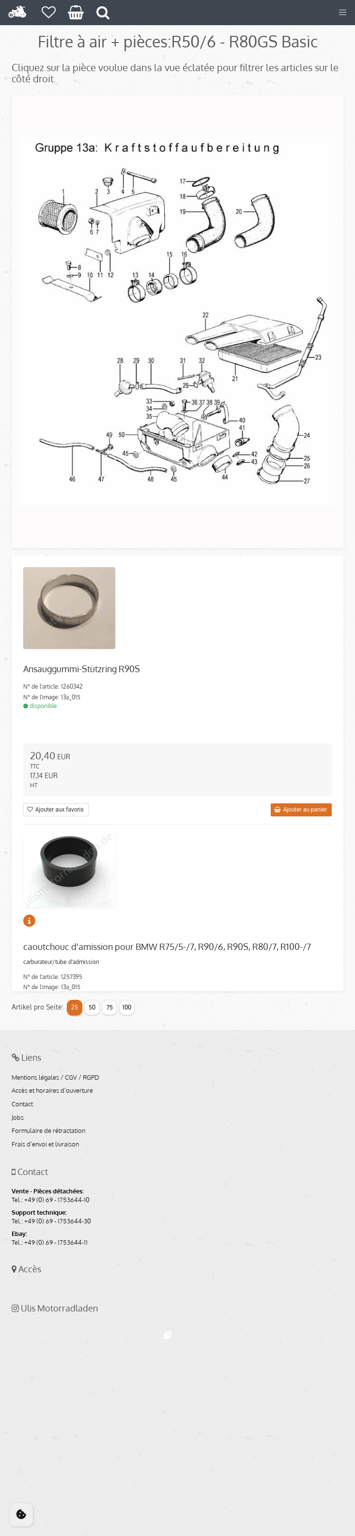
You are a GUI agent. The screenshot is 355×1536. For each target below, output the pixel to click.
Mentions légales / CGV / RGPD (55, 1077)
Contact (22, 1104)
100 (127, 1007)
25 (74, 1007)
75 (110, 1007)
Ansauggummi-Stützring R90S (81, 668)
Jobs (18, 1117)
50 (92, 1007)
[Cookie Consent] (21, 1514)
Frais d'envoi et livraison (45, 1144)
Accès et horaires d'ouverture (52, 1090)
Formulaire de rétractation (48, 1131)
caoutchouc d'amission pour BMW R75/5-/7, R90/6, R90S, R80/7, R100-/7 (167, 946)
